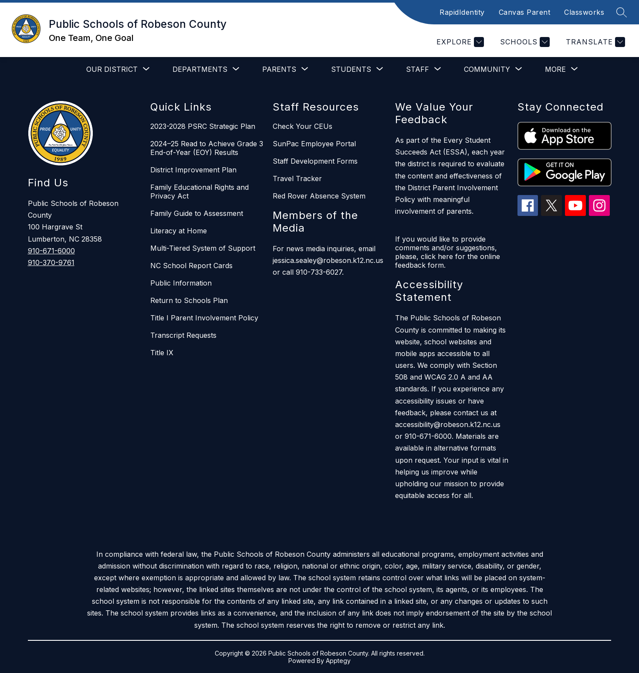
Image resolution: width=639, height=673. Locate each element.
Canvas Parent (525, 12)
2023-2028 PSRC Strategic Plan (202, 126)
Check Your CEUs (302, 126)
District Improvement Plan (193, 169)
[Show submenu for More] (555, 69)
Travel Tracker (297, 178)
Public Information (181, 283)
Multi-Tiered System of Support (202, 248)
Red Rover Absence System (319, 196)
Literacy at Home (178, 230)
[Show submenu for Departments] (199, 69)
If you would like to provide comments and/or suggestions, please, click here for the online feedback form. (447, 252)
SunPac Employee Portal (314, 143)
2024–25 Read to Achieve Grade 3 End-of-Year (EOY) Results (206, 148)
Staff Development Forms (315, 161)
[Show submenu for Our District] (112, 69)
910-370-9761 (51, 262)
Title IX (161, 352)
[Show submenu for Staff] (417, 69)
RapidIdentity (462, 12)
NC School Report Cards (191, 265)
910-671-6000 (51, 250)
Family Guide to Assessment (196, 213)
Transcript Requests (183, 335)
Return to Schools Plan (189, 300)
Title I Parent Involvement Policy (204, 317)
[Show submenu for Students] (351, 69)
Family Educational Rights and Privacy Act (199, 191)
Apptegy (338, 660)
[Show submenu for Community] (487, 69)
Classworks (584, 12)
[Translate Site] (594, 42)
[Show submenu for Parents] (279, 69)
